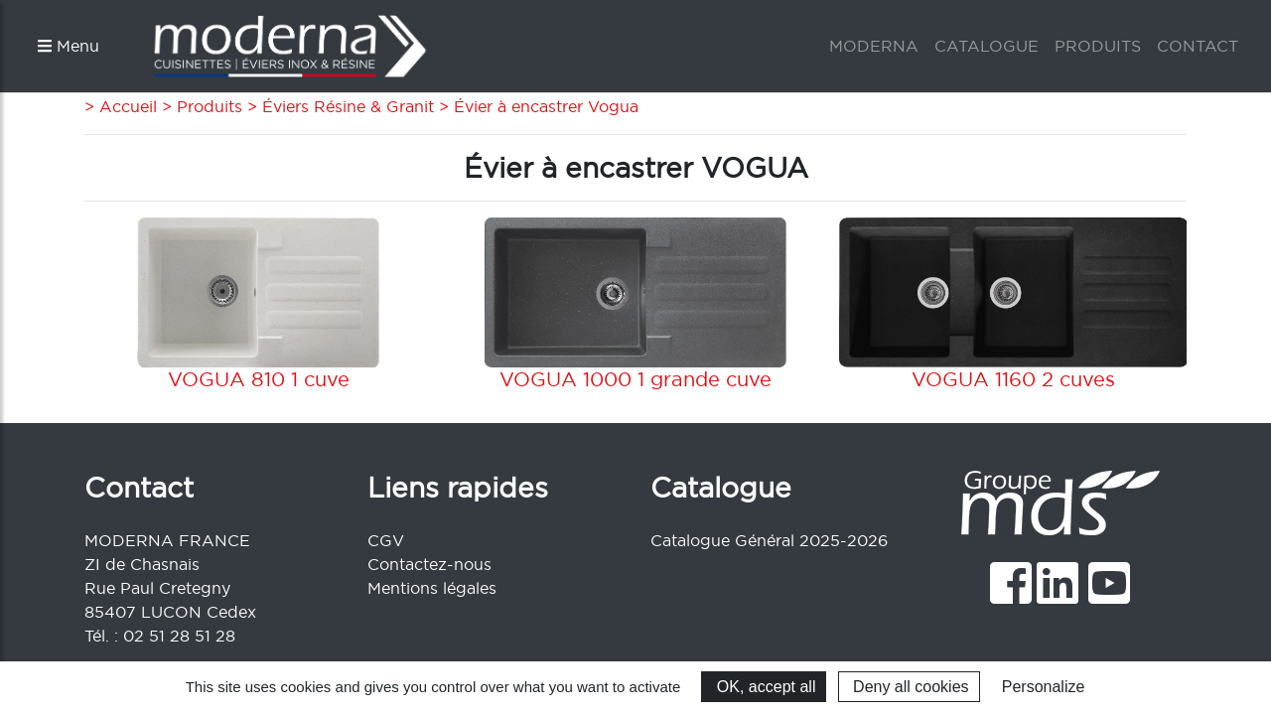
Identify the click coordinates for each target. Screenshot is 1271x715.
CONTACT (1197, 46)
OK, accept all (763, 686)
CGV (385, 540)
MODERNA (873, 46)
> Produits (199, 106)
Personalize (1043, 686)
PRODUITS (1098, 46)
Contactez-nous (429, 564)
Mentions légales (431, 588)
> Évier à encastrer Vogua (536, 106)
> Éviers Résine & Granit (338, 106)
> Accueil (120, 106)
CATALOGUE (986, 46)
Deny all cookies (909, 686)
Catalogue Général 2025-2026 (769, 540)
